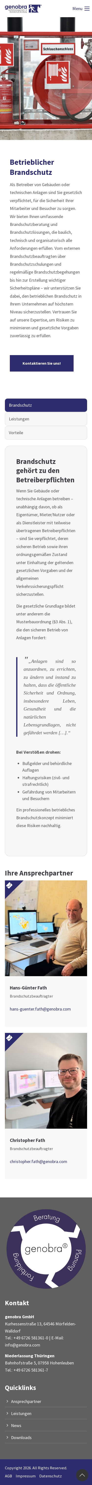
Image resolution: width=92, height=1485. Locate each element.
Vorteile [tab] (16, 432)
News (16, 1425)
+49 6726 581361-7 (30, 1370)
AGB (8, 1476)
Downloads (21, 1437)
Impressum (26, 1476)
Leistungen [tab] (19, 419)
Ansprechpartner (26, 1401)
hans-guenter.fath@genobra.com (40, 1009)
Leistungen (21, 1413)
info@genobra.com (22, 1345)
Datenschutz (50, 1476)
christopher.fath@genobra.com (38, 1161)
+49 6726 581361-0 (30, 1338)
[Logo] (23, 8)
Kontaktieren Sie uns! (42, 363)
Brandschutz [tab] (20, 405)
